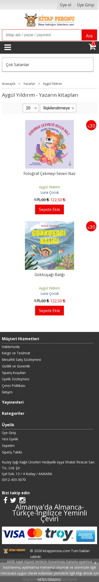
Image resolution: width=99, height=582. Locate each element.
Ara (89, 36)
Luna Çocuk (49, 192)
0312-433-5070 (14, 479)
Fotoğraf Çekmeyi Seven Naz (49, 173)
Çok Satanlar (17, 64)
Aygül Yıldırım (49, 187)
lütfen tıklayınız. (49, 579)
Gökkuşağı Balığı (50, 274)
